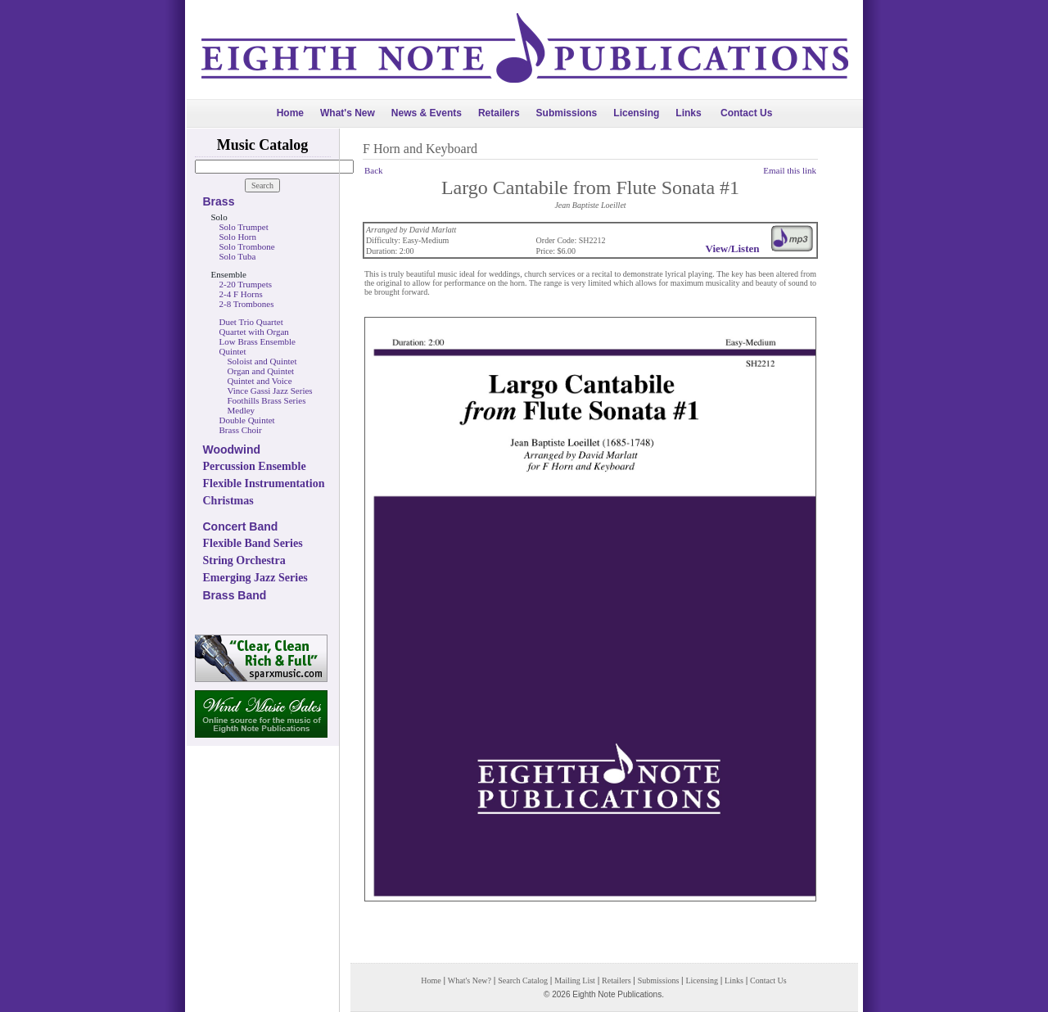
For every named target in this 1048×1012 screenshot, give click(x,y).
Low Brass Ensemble (257, 341)
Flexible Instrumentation (264, 483)
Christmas (228, 501)
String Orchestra (244, 560)
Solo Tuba (237, 256)
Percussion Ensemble (254, 466)
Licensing (636, 113)
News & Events (426, 113)
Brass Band (235, 595)
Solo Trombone (247, 246)
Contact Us (746, 113)
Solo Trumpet (244, 227)
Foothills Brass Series (267, 400)
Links (688, 113)
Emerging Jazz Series (255, 578)
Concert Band (240, 526)
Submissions (567, 113)
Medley (241, 410)
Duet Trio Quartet (251, 322)
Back (373, 170)
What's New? (469, 980)
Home (290, 113)
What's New (347, 113)
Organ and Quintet (261, 371)
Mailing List (574, 980)
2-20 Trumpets (246, 284)
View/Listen (733, 248)
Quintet (232, 351)
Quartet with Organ (254, 332)
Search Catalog (523, 980)
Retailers (499, 113)
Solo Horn (238, 237)
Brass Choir (240, 430)
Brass (219, 201)
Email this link (789, 170)
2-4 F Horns (241, 294)
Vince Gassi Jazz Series (270, 390)
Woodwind (232, 449)
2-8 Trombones (246, 304)
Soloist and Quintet (262, 361)
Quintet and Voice (260, 381)
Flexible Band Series (253, 543)
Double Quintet (247, 420)
